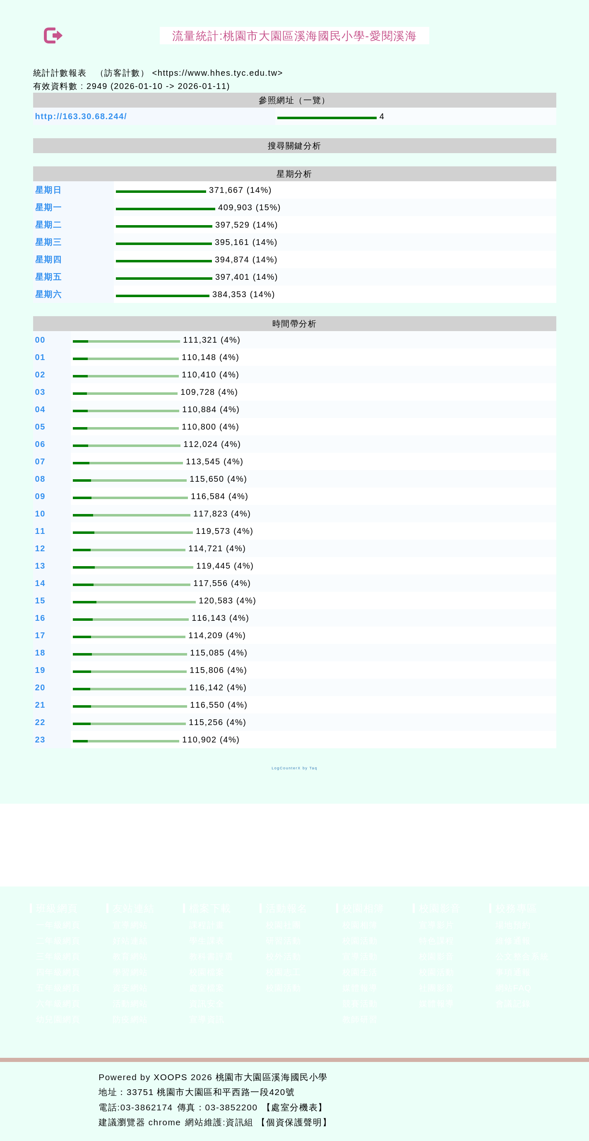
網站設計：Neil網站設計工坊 (61, 1100)
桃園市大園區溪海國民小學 (272, 1077)
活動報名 (287, 908)
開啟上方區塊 (546, 54)
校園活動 (283, 987)
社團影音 (436, 987)
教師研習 (360, 1019)
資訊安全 (207, 1003)
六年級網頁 (58, 1003)
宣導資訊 (207, 1019)
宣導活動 (360, 956)
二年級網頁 (58, 940)
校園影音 (440, 908)
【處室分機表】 (294, 1107)
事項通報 (513, 972)
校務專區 (516, 908)
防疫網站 (130, 1019)
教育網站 (130, 956)
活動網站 (130, 1003)
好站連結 (130, 940)
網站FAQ (513, 987)
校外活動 (283, 956)
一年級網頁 (58, 925)
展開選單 (100, 926)
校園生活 (360, 972)
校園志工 (283, 972)
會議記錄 (513, 1003)
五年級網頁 (58, 987)
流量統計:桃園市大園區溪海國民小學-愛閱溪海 (294, 35)
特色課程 (436, 940)
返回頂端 (529, 1098)
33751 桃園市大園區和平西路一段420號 (211, 1092)
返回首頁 (468, 1098)
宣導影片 (436, 925)
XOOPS (171, 1077)
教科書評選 (211, 956)
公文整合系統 (522, 956)
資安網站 (130, 987)
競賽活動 (360, 1003)
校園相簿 (363, 908)
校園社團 (283, 925)
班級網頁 (57, 908)
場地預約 (513, 925)
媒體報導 (360, 987)
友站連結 (134, 908)
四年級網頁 (58, 972)
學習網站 (130, 972)
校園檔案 (207, 972)
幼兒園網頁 (58, 1019)
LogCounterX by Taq (294, 768)
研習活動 (283, 940)
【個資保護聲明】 (294, 1122)
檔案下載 (210, 908)
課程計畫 (207, 925)
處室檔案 (207, 987)
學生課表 (207, 940)
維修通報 (513, 940)
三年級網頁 (58, 956)
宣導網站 (130, 925)
